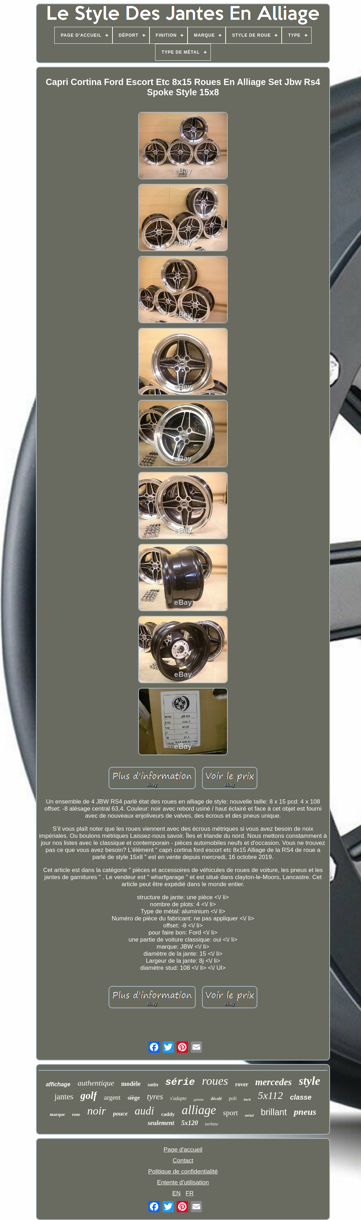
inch (247, 1099)
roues (215, 1080)
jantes (63, 1096)
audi (144, 1111)
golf (88, 1095)
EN (176, 1193)
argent (112, 1097)
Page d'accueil (183, 1149)
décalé (216, 1098)
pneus (305, 1112)
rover (241, 1084)
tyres (155, 1096)
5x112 (270, 1095)
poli (233, 1098)
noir (96, 1110)
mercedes (273, 1082)
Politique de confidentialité (183, 1171)
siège (134, 1097)
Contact (183, 1160)
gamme (199, 1099)
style (309, 1081)
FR (190, 1193)
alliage (199, 1110)
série (180, 1082)
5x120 (189, 1122)
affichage (58, 1084)
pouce (120, 1113)
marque (57, 1114)
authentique (96, 1082)
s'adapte (178, 1098)
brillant (274, 1112)
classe (300, 1097)
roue (76, 1114)
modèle (131, 1083)
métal (249, 1115)
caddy (168, 1114)
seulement (161, 1122)
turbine (211, 1123)
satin (153, 1084)
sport (230, 1112)
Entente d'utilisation (183, 1182)
